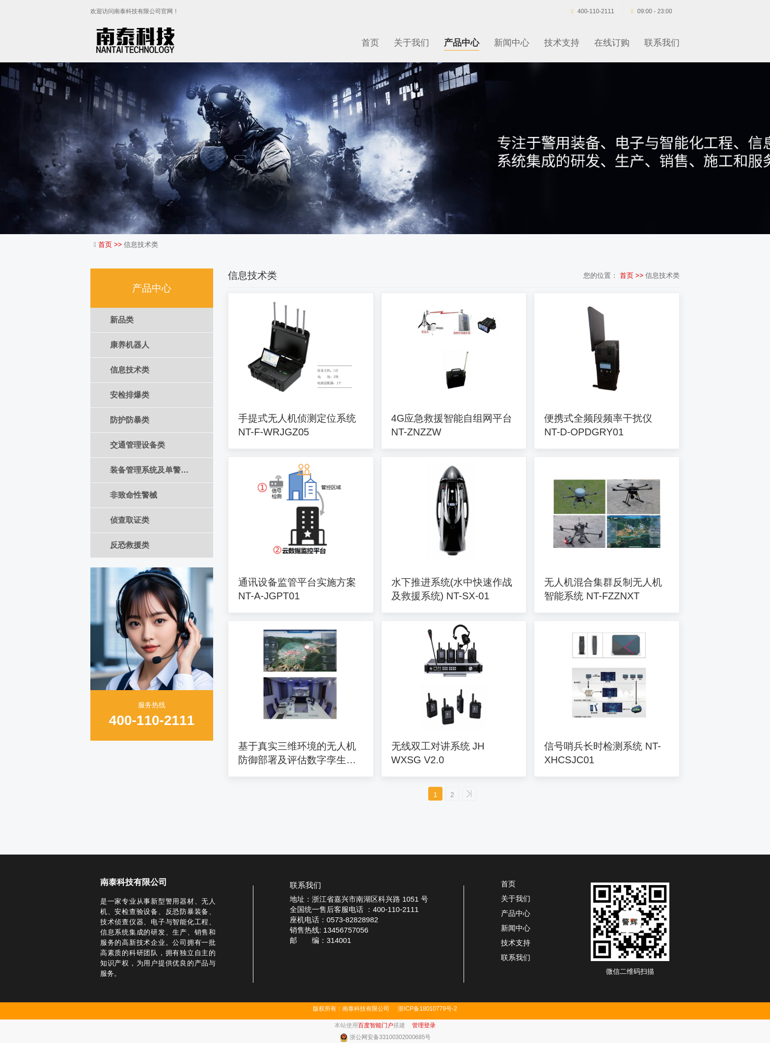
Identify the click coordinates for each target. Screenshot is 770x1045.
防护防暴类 (129, 420)
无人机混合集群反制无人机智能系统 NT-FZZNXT (603, 589)
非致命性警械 (133, 495)
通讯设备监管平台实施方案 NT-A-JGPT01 (297, 589)
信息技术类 (129, 370)
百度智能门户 (375, 1027)
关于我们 (411, 43)
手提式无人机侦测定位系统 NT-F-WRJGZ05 (297, 425)
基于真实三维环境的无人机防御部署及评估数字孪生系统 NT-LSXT (297, 754)
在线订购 (612, 43)
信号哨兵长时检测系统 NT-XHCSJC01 (602, 753)
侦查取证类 (129, 520)
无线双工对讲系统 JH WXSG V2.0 (438, 753)
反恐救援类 (129, 545)
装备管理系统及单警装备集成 (161, 470)
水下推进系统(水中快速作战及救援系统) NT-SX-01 (452, 589)
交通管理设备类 (137, 445)
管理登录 (424, 1027)
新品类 (122, 320)
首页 (370, 43)
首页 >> (111, 244)
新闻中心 (511, 43)
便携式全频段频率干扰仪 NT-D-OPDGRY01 (598, 425)
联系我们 (662, 43)
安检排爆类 (129, 395)
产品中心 (461, 43)
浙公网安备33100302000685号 (390, 1039)
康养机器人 (129, 345)
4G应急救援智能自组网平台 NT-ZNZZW (452, 425)
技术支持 (561, 43)
